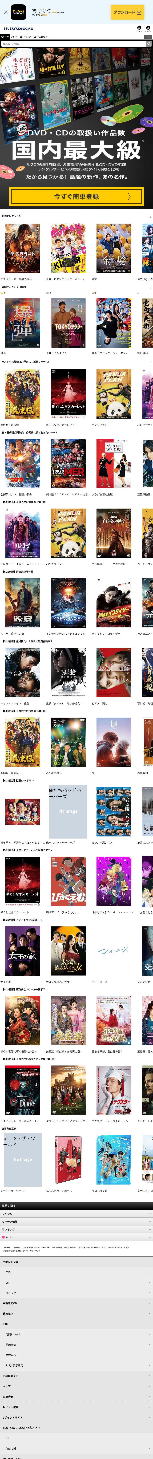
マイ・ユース (99, 982)
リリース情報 (76, 1222)
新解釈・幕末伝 (10, 425)
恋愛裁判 (142, 773)
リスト (139, 32)
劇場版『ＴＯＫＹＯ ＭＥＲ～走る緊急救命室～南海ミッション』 (85, 494)
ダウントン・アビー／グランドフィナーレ (71, 1121)
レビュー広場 (10, 1407)
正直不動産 (143, 494)
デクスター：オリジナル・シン (110, 1121)
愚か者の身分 (54, 773)
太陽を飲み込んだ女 (58, 982)
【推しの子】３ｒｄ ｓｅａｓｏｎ (113, 912)
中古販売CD (42, 37)
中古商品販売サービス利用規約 (64, 1247)
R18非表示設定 (14, 1365)
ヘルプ (7, 1386)
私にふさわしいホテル (59, 1191)
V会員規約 (17, 1247)
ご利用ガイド (10, 1376)
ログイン (148, 32)
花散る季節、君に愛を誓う (107, 1051)
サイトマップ (35, 1251)
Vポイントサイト (13, 1417)
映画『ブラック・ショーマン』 (110, 353)
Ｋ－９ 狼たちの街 (12, 634)
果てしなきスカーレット (60, 425)
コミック (27, 37)
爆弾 (3, 353)
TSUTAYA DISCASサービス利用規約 (36, 1247)
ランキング (76, 1229)
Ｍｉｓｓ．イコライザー (106, 634)
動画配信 (8, 1314)
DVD (7, 37)
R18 (148, 37)
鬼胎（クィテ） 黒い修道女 (63, 703)
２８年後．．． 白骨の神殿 (109, 564)
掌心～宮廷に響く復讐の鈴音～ (19, 1051)
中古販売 (11, 1355)
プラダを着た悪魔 (102, 494)
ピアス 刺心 (99, 703)
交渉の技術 (143, 982)
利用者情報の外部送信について (15, 1251)
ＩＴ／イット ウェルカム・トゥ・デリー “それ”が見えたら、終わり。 (43, 1121)
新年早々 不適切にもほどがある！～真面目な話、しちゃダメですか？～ (44, 842)
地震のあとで (145, 842)
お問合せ (8, 1397)
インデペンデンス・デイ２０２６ (65, 634)
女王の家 (6, 982)
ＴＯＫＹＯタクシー (58, 353)
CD (16, 37)
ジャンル (76, 1214)
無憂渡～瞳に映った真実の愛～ (64, 1051)
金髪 (94, 279)
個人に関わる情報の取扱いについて (92, 1247)
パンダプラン (99, 425)
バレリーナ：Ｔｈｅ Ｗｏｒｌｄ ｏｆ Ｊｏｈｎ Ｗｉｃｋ (37, 564)
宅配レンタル (13, 1334)
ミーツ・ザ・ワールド (14, 1191)
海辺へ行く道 (99, 1191)
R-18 (76, 1237)
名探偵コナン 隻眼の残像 (16, 494)
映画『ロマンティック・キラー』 (65, 279)
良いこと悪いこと (102, 842)
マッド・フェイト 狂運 (15, 703)
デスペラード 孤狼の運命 (16, 279)
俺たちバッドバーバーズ (60, 842)
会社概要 (6, 1247)
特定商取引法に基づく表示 (118, 1247)
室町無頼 (142, 353)
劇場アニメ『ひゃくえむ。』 (63, 912)
